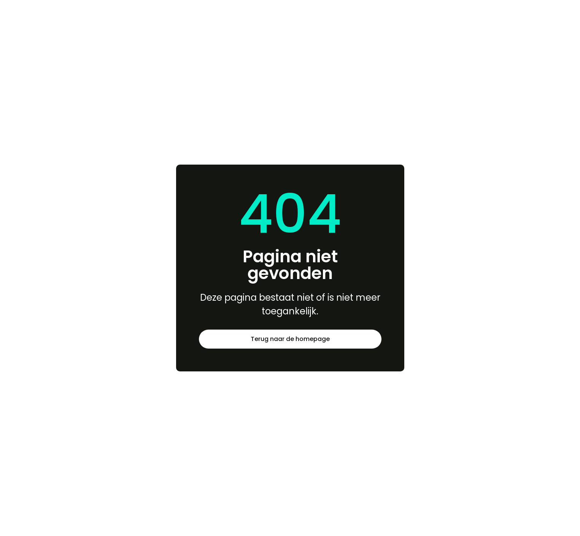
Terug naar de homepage (290, 339)
